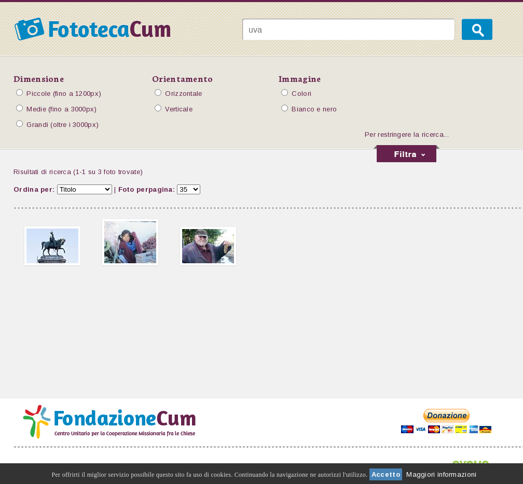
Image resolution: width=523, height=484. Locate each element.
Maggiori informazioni (441, 474)
